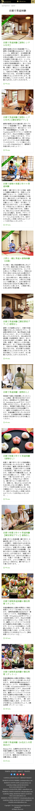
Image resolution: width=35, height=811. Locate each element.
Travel (27, 771)
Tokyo (7, 771)
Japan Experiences (6, 5)
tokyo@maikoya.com (27, 792)
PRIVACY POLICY (25, 778)
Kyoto (13, 771)
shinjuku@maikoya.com (27, 798)
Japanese (13, 5)
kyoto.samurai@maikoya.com (17, 787)
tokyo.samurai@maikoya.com (17, 796)
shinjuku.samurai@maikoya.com (17, 802)
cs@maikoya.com (27, 789)
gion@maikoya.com (25, 783)
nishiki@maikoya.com (26, 780)
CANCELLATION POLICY (11, 778)
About (20, 771)
